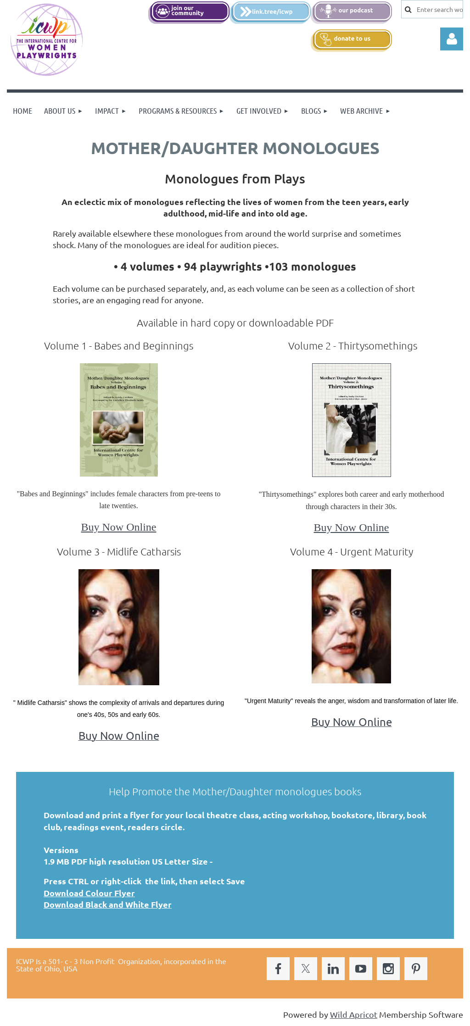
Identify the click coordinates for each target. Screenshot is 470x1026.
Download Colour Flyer (89, 892)
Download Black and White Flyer (108, 904)
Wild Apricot (353, 1014)
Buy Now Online (119, 527)
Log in (451, 39)
